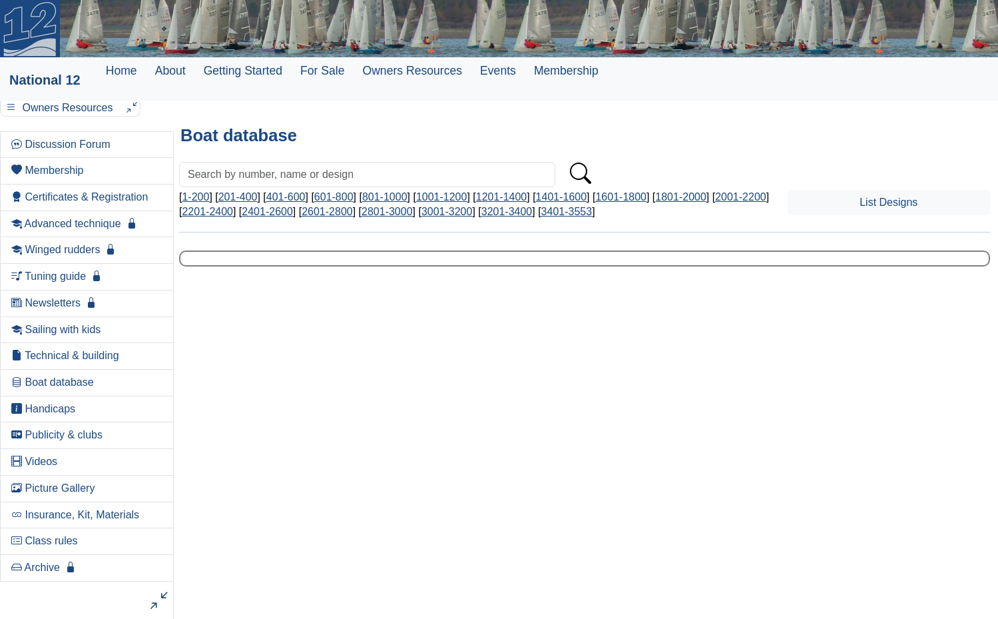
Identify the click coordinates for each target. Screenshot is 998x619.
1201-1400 (501, 197)
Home (121, 70)
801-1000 (384, 197)
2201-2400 (207, 211)
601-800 (334, 197)
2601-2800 (327, 211)
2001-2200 (740, 197)
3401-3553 (567, 211)
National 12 (45, 80)
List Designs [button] (888, 202)
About (170, 70)
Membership (566, 70)
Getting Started (243, 70)
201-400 (238, 197)
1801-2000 (680, 197)
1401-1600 (561, 197)
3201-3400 (507, 211)
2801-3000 (387, 211)
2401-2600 (267, 211)
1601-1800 (620, 197)
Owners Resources (412, 70)
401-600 (286, 197)
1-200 (195, 197)
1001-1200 (441, 197)
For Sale (322, 70)
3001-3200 (447, 211)
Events (498, 70)
